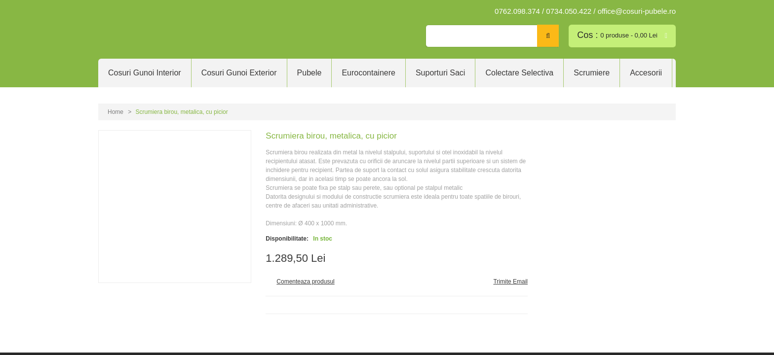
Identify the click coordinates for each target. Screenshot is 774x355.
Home (115, 111)
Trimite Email (510, 281)
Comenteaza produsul (305, 281)
